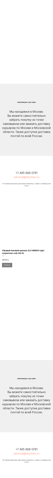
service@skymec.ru (26, 177)
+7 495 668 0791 (27, 173)
